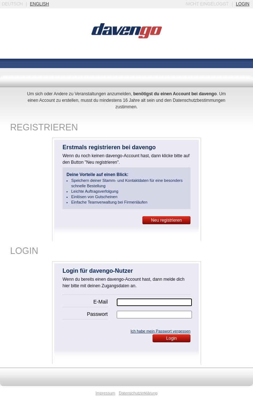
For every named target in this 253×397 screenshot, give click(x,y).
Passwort (97, 314)
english (39, 4)
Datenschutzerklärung (138, 393)
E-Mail (100, 302)
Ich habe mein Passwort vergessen (160, 331)
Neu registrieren (166, 220)
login (242, 4)
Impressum (105, 393)
